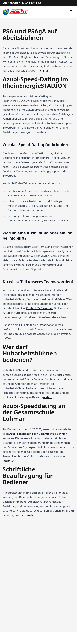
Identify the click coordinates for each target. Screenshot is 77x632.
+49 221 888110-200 (30, 2)
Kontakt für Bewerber (39, 308)
